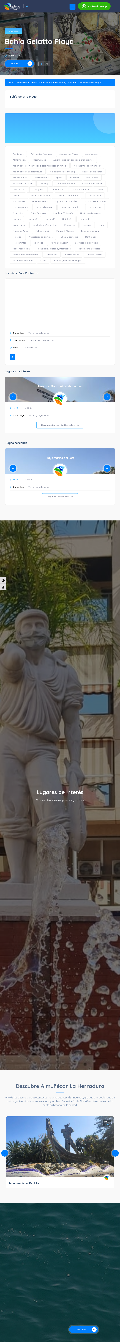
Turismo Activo (72, 254)
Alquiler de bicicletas (92, 171)
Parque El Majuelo (65, 231)
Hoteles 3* (67, 219)
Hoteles (16, 219)
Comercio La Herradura (69, 195)
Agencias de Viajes (69, 154)
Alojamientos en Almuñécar (87, 165)
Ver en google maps (38, 333)
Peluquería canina (90, 231)
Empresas (13, 31)
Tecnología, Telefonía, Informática (54, 248)
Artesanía (74, 177)
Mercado (87, 225)
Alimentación (19, 160)
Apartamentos (41, 177)
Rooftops (38, 243)
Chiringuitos (38, 189)
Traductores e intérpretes (25, 254)
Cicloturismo (58, 189)
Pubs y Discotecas (69, 237)
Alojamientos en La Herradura (27, 171)
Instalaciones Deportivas (45, 225)
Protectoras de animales (40, 237)
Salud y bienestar (59, 243)
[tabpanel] (60, 407)
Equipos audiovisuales (66, 201)
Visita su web (15, 56)
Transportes (51, 254)
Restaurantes (19, 243)
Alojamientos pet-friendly (62, 171)
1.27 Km (28, 479)
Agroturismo (91, 154)
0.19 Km (28, 408)
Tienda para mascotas (89, 248)
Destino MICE (95, 195)
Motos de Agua (20, 231)
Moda (101, 225)
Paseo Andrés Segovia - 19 (41, 340)
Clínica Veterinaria (81, 189)
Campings (44, 183)
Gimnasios (18, 213)
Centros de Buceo (66, 183)
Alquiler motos (20, 177)
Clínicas (100, 189)
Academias (18, 154)
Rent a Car (90, 237)
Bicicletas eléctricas (22, 183)
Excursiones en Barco (95, 201)
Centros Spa (19, 189)
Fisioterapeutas (20, 207)
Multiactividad (42, 231)
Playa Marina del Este (60, 458)
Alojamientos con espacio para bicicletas (73, 160)
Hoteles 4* (85, 219)
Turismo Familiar (94, 254)
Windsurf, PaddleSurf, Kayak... (68, 260)
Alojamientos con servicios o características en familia (39, 165)
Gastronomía (95, 207)
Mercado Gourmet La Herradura (60, 386)
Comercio (17, 195)
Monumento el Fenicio (24, 1183)
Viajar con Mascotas (23, 260)
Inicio (10, 82)
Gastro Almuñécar (44, 207)
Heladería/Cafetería (66, 82)
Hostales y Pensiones (90, 213)
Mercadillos (69, 225)
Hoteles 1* (33, 219)
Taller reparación (21, 248)
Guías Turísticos (38, 213)
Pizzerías (17, 237)
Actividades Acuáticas (41, 154)
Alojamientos (39, 160)
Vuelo (43, 260)
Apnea (59, 177)
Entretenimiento (40, 201)
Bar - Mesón (92, 177)
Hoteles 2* (50, 219)
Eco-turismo (19, 201)
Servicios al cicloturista (86, 243)
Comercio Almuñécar (40, 195)
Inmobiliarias (19, 225)
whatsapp (94, 6)
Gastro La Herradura (41, 82)
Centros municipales (92, 183)
